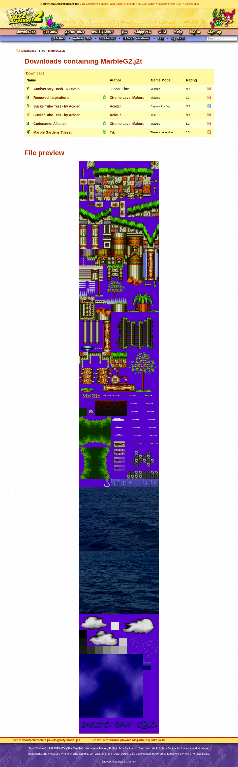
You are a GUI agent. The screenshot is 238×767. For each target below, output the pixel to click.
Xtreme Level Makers (127, 98)
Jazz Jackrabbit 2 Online (119, 18)
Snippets (143, 32)
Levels (52, 740)
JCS (124, 32)
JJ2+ (179, 3)
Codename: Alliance (49, 124)
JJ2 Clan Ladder (146, 3)
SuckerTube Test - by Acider (56, 106)
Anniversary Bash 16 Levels (56, 89)
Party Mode (66, 740)
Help (178, 32)
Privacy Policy (107, 748)
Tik (112, 132)
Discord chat (192, 3)
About (26, 740)
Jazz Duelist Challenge (122, 3)
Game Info (74, 32)
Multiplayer (102, 32)
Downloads (27, 32)
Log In (195, 32)
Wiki (162, 32)
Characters (39, 740)
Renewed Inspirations (51, 98)
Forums (50, 32)
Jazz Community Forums (94, 3)
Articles (143, 740)
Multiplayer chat (166, 3)
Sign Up (214, 32)
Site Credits (74, 748)
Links (153, 740)
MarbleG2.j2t (56, 50)
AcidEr (115, 106)
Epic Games (80, 753)
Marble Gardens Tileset (52, 132)
